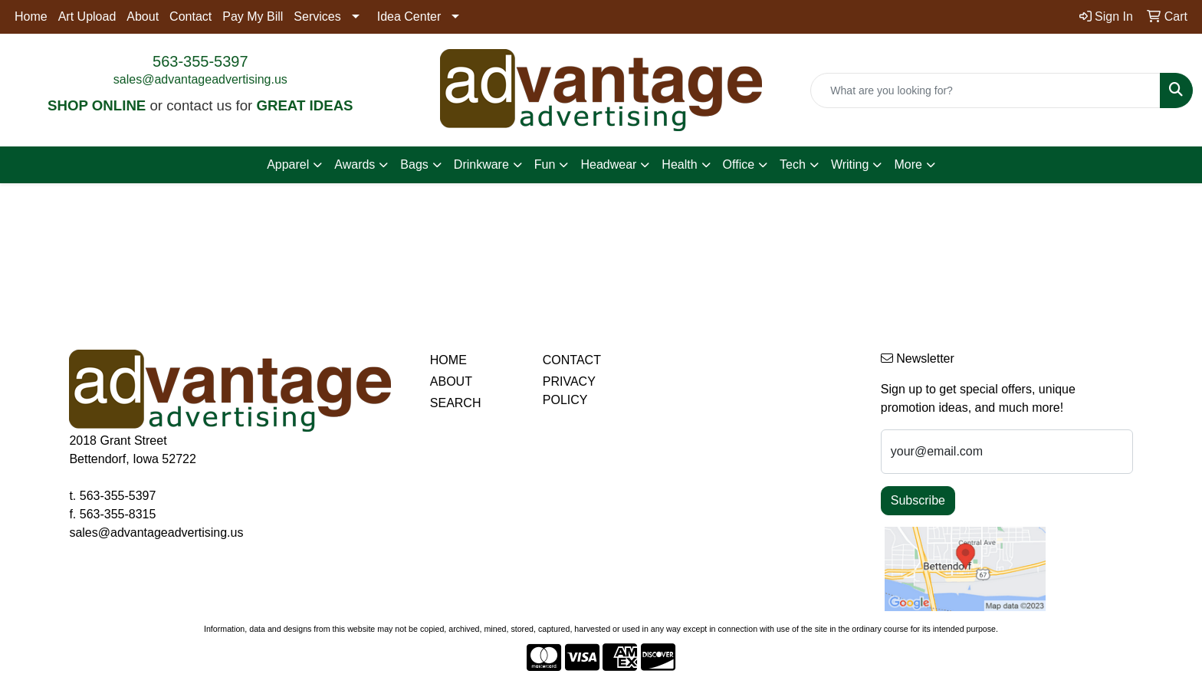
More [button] (907, 164)
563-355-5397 (200, 61)
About (142, 16)
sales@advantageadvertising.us (200, 79)
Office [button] (739, 164)
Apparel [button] (288, 164)
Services (317, 16)
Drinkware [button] (481, 164)
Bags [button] (414, 164)
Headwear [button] (608, 164)
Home (31, 16)
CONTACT (572, 360)
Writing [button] (850, 164)
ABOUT (451, 381)
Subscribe (918, 500)
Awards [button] (354, 164)
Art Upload (87, 16)
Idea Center (409, 16)
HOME (448, 360)
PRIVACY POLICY (569, 390)
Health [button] (679, 164)
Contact (190, 16)
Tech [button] (793, 164)
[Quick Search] (985, 90)
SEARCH (455, 402)
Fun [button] (545, 164)
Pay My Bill (252, 16)
